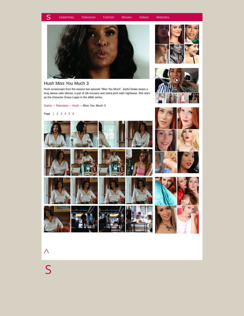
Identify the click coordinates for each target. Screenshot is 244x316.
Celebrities (66, 17)
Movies (127, 17)
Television (89, 17)
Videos (144, 17)
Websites (162, 17)
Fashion (108, 17)
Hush (75, 105)
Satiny (48, 105)
